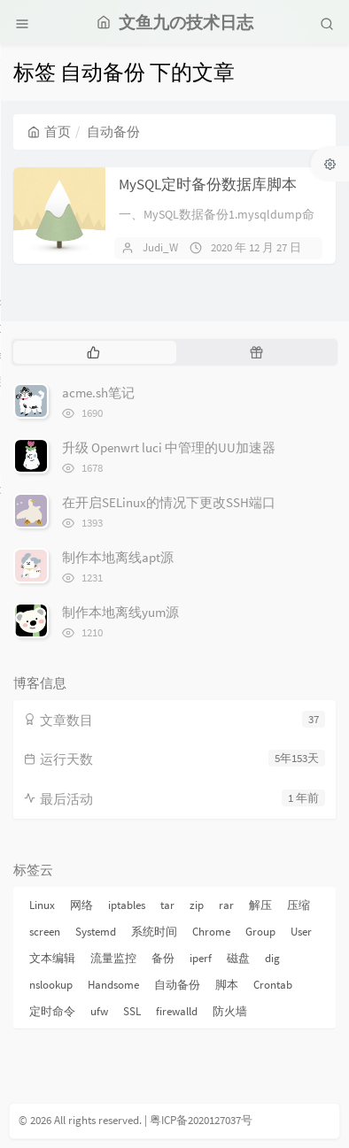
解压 (260, 905)
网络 (81, 905)
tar (167, 905)
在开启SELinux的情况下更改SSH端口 (168, 502)
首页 (49, 131)
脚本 (226, 984)
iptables (126, 905)
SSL (132, 1011)
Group (260, 931)
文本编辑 (52, 958)
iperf (201, 958)
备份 (162, 958)
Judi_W (160, 247)
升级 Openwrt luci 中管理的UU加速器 (168, 447)
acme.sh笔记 (98, 392)
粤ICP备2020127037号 (201, 1120)
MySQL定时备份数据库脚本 (208, 184)
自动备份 (177, 984)
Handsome (113, 984)
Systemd (95, 931)
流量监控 (113, 958)
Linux (42, 905)
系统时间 (154, 931)
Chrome (211, 931)
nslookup (51, 984)
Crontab (272, 984)
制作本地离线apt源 (118, 557)
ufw (99, 1011)
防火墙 (230, 1011)
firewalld (177, 1011)
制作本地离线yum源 (120, 612)
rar (226, 905)
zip (197, 905)
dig (272, 958)
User (301, 931)
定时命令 (52, 1011)
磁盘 (238, 958)
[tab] (93, 352)
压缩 (298, 905)
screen (44, 931)
